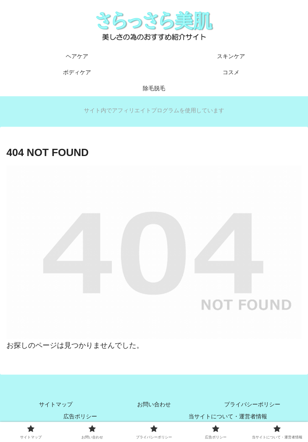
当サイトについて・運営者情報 (227, 416)
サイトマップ (56, 404)
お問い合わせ (154, 404)
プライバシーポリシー (252, 404)
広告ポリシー (80, 416)
